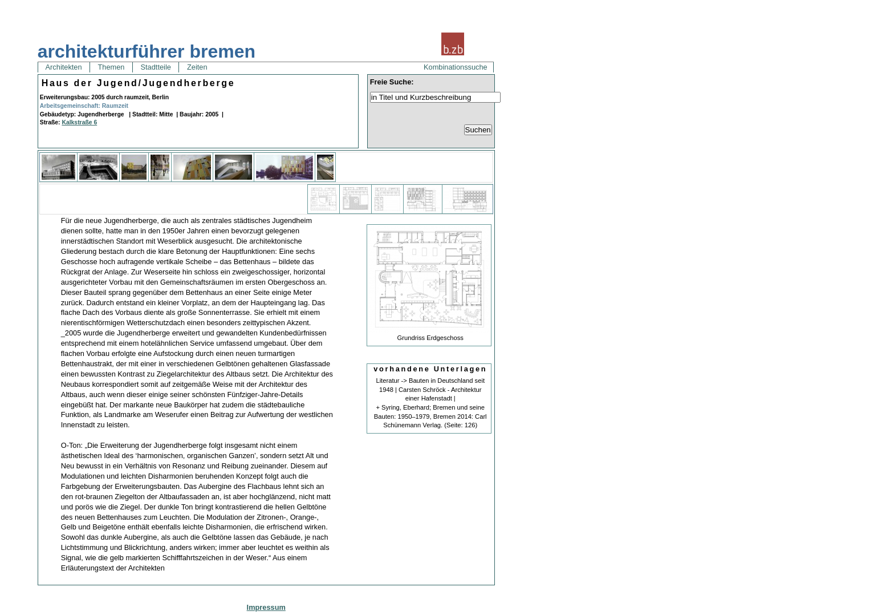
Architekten (64, 67)
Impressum (266, 607)
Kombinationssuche (455, 67)
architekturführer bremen (146, 51)
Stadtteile (156, 67)
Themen (111, 67)
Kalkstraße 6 (79, 122)
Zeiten (197, 67)
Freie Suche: (392, 82)
